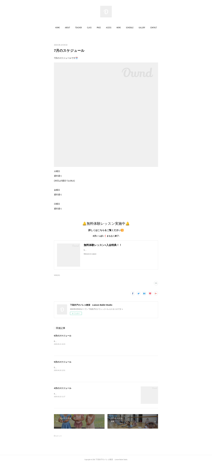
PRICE (99, 27)
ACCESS (108, 27)
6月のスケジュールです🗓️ (65, 341)
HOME (57, 27)
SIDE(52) (57, 275)
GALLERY (142, 27)
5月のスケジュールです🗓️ (65, 368)
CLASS (89, 27)
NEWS (119, 27)
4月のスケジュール (62, 388)
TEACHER (78, 27)
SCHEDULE (129, 27)
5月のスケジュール (62, 362)
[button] (57, 27)
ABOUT (67, 27)
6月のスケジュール (62, 336)
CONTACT (153, 27)
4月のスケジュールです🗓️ (64, 394)
